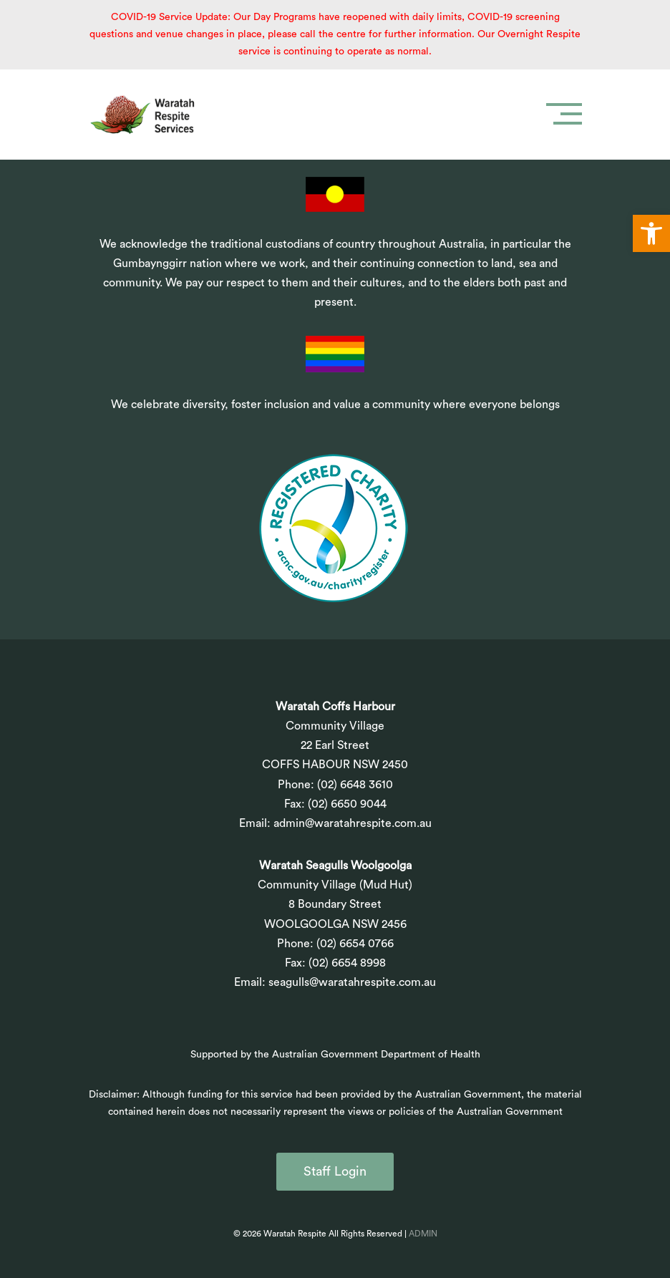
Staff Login (335, 1171)
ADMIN (423, 1233)
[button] (651, 233)
